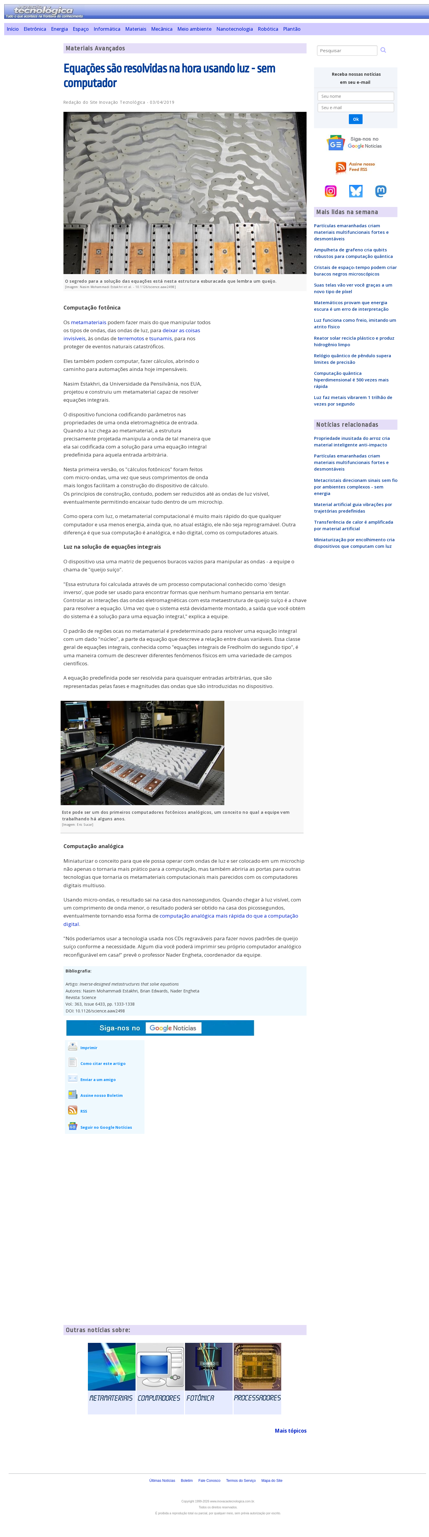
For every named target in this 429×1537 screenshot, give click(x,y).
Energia (59, 29)
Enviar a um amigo (98, 1079)
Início (13, 29)
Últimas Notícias (162, 1481)
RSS (83, 1111)
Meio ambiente (194, 29)
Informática (107, 29)
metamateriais (88, 322)
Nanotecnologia (234, 29)
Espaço (81, 29)
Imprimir (88, 1047)
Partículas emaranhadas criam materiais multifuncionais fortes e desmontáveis (351, 232)
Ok (356, 119)
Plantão (292, 29)
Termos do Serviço (241, 1481)
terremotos (131, 338)
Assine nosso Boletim (101, 1095)
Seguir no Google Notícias (106, 1127)
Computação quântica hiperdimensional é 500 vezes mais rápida (351, 379)
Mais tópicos (291, 1430)
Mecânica (161, 29)
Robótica (268, 29)
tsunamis (160, 338)
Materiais (135, 29)
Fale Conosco (209, 1481)
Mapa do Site (271, 1481)
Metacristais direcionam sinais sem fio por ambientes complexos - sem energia (355, 486)
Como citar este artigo (103, 1063)
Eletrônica (35, 29)
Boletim (187, 1481)
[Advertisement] (31, 132)
